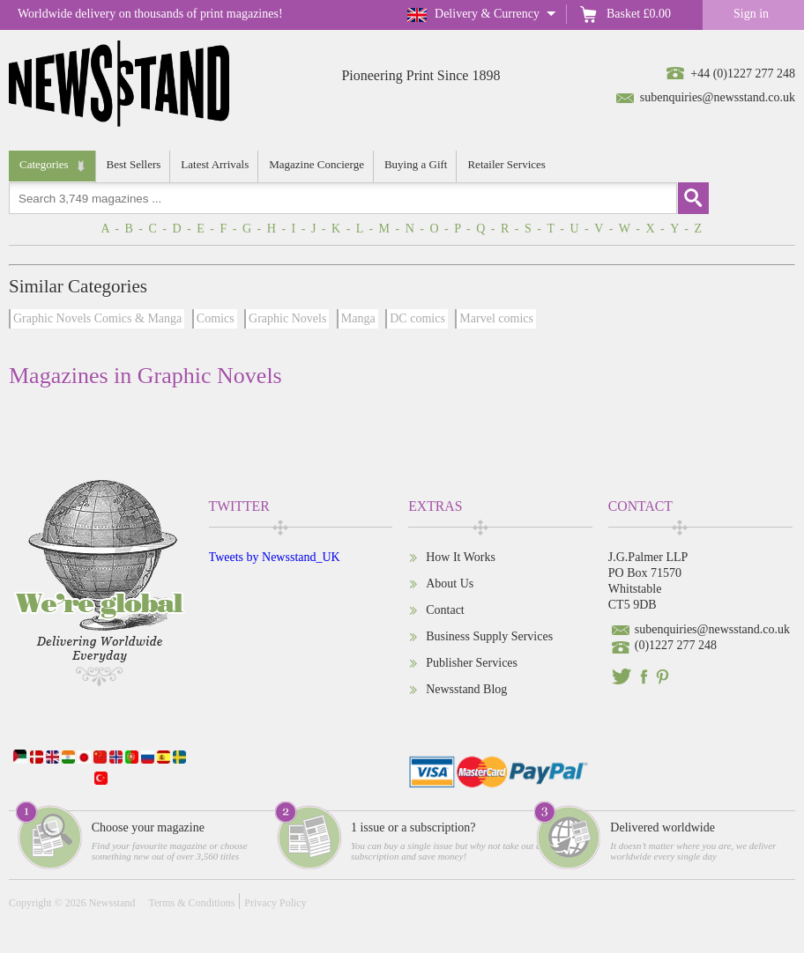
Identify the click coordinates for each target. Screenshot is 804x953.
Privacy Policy (275, 903)
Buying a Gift (416, 164)
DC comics (417, 318)
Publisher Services (471, 662)
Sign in (751, 13)
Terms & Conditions (191, 903)
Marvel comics (496, 318)
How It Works (460, 557)
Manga (358, 318)
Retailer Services (506, 164)
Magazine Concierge (316, 164)
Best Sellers (134, 164)
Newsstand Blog (466, 689)
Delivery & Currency (487, 13)
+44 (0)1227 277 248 (742, 73)
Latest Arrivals (215, 164)
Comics (215, 318)
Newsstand (112, 903)
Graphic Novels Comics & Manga (97, 318)
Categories (44, 164)
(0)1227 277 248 (676, 645)
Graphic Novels (287, 318)
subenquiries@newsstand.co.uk (717, 97)
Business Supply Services (489, 636)
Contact (445, 610)
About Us (449, 583)
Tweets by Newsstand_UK (274, 557)
